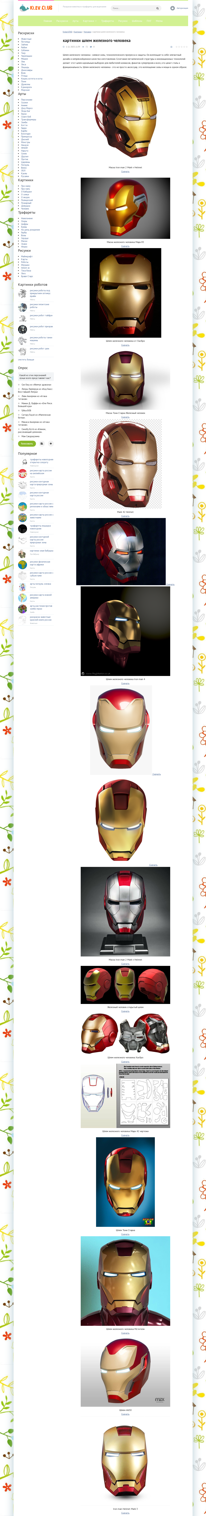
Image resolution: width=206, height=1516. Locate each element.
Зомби (24, 122)
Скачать (125, 171)
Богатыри (25, 133)
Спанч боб (26, 116)
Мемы (159, 21)
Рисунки (122, 21)
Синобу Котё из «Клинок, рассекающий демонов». (32, 430)
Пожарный (26, 203)
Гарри (24, 128)
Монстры (25, 142)
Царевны (25, 162)
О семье (25, 194)
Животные (26, 38)
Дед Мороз (27, 108)
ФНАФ (24, 147)
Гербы (24, 232)
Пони (23, 81)
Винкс (24, 167)
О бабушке (26, 191)
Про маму (25, 186)
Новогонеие (27, 218)
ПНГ (149, 21)
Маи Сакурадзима (30, 436)
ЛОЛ (23, 170)
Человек (87, 32)
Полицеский (27, 200)
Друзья (24, 156)
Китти (24, 125)
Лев (23, 61)
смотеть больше (26, 359)
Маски (24, 241)
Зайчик (24, 44)
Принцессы (26, 136)
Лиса (23, 64)
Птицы (24, 75)
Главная (48, 21)
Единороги (26, 87)
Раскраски (62, 21)
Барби (24, 130)
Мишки (24, 58)
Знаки (24, 243)
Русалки (25, 176)
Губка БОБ (26, 410)
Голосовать (27, 443)
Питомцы (25, 41)
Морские (25, 90)
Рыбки (24, 47)
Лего (23, 273)
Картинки (88, 21)
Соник (24, 153)
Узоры (24, 221)
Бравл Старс (27, 276)
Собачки (25, 50)
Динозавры (26, 70)
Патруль (25, 164)
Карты (24, 259)
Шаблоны (137, 21)
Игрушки (25, 264)
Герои (24, 113)
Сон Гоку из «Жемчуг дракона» (36, 384)
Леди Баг (25, 111)
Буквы (24, 226)
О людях (25, 197)
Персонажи (26, 99)
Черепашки (26, 55)
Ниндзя (24, 145)
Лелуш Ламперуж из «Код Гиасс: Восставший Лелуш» (35, 390)
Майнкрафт (27, 256)
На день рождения (30, 229)
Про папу (25, 188)
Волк (23, 73)
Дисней (25, 139)
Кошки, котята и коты (31, 78)
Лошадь (25, 67)
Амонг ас (25, 267)
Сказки (24, 102)
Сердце (24, 238)
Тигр (23, 53)
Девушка (25, 205)
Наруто (24, 150)
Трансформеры (28, 119)
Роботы (24, 262)
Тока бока (26, 270)
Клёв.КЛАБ (67, 32)
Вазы (23, 235)
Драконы (25, 84)
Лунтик (24, 159)
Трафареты (107, 21)
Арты (75, 21)
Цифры (24, 224)
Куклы (24, 173)
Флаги (24, 246)
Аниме (24, 105)
